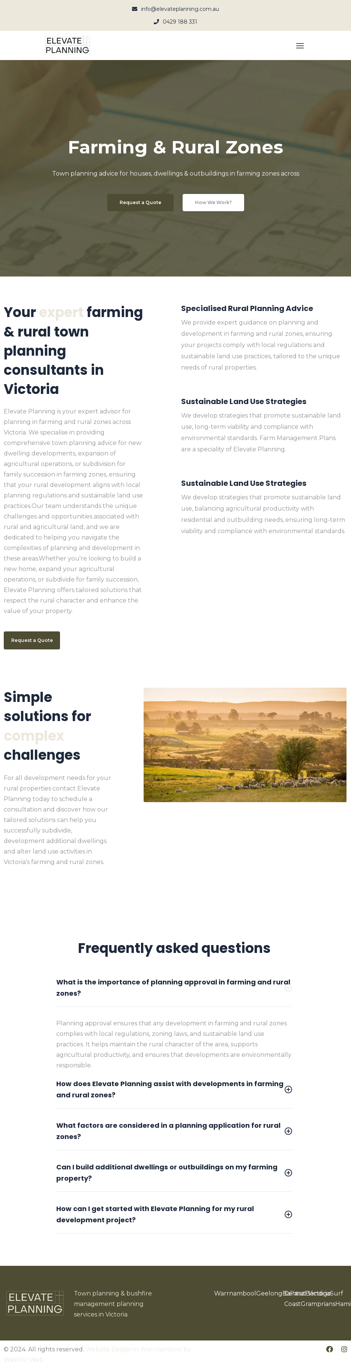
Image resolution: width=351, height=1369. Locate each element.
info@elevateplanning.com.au (175, 9)
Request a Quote (140, 202)
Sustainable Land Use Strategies (243, 401)
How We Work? (213, 202)
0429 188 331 (175, 21)
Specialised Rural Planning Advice (247, 308)
